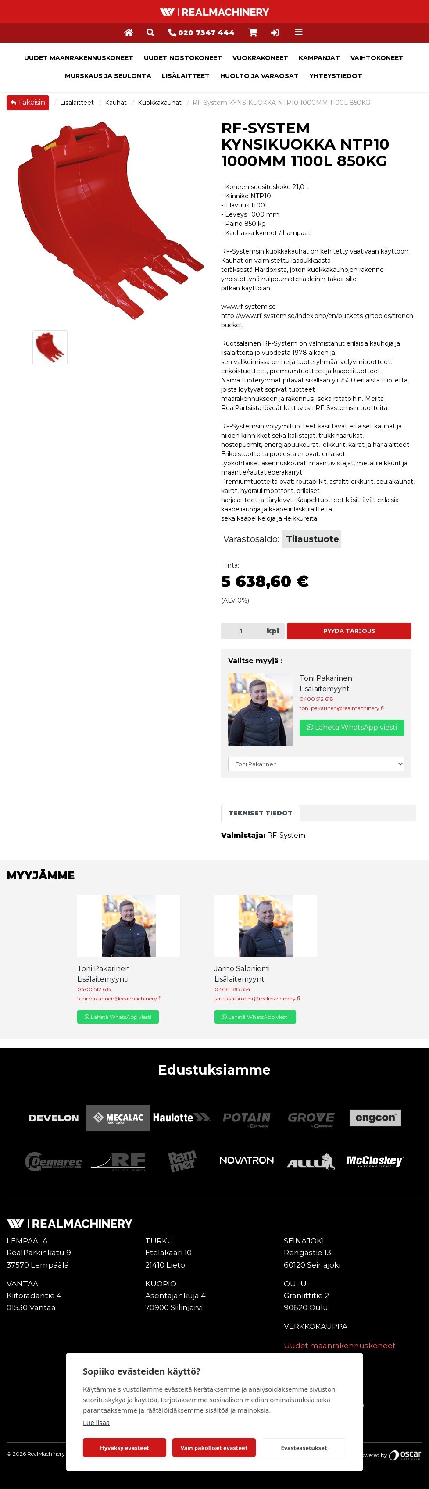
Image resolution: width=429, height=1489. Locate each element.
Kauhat (117, 103)
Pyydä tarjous (349, 631)
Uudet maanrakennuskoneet (78, 58)
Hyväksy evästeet (124, 1448)
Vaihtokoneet (377, 58)
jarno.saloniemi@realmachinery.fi (257, 998)
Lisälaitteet (186, 76)
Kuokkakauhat (160, 103)
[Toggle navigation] (298, 32)
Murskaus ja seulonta (108, 76)
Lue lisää (96, 1422)
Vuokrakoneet (260, 58)
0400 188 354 (232, 989)
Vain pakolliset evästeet (214, 1448)
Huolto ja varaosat (259, 76)
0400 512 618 (316, 699)
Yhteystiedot (335, 76)
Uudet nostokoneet (183, 58)
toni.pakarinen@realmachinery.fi (342, 708)
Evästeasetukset (304, 1448)
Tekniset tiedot (261, 813)
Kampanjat (319, 58)
